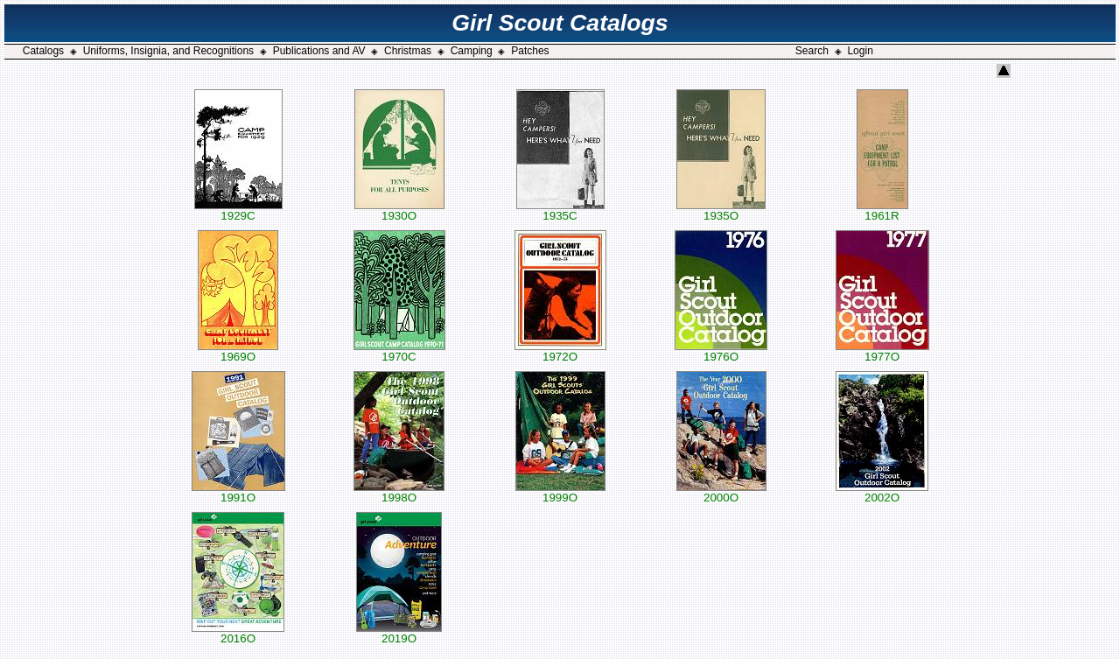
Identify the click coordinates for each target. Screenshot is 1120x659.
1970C (399, 351)
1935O (721, 210)
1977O (882, 351)
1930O (399, 210)
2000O (721, 492)
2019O (399, 633)
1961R (882, 210)
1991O (238, 492)
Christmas (407, 51)
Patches (530, 51)
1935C (560, 210)
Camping (472, 51)
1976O (721, 351)
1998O (399, 492)
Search (812, 51)
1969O (238, 351)
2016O (238, 633)
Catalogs (43, 51)
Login (859, 51)
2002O (882, 492)
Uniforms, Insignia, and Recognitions (168, 51)
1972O (560, 351)
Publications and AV (319, 51)
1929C (238, 210)
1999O (560, 492)
